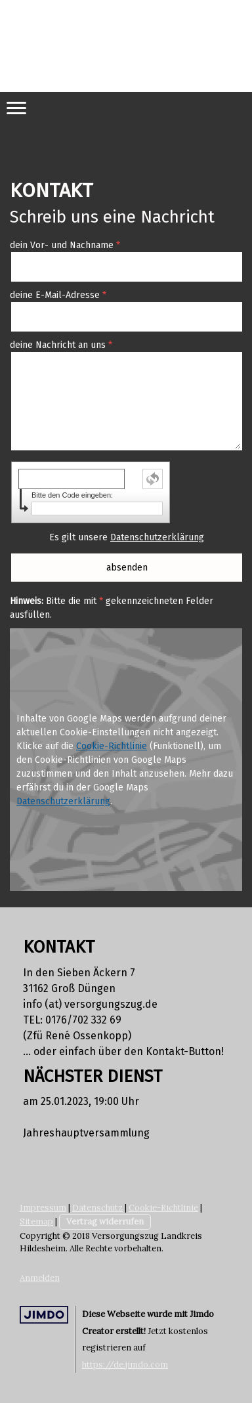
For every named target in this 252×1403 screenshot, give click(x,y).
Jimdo (44, 1315)
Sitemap (36, 1221)
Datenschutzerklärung (157, 537)
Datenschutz (97, 1207)
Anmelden (40, 1278)
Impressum (43, 1207)
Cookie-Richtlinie (111, 746)
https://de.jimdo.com (125, 1364)
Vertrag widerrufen (105, 1221)
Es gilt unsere (126, 537)
